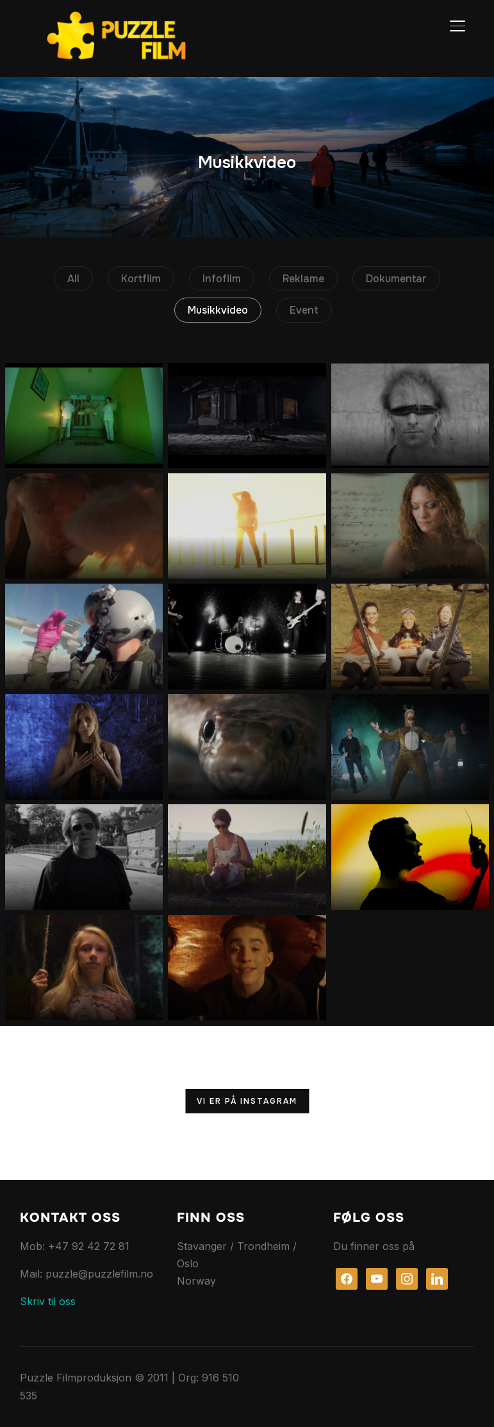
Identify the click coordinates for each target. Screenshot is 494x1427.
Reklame (303, 278)
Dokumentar (396, 278)
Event (304, 310)
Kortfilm (141, 278)
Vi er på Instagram (247, 1101)
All (73, 278)
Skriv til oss (48, 1301)
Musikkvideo (218, 310)
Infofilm (221, 278)
